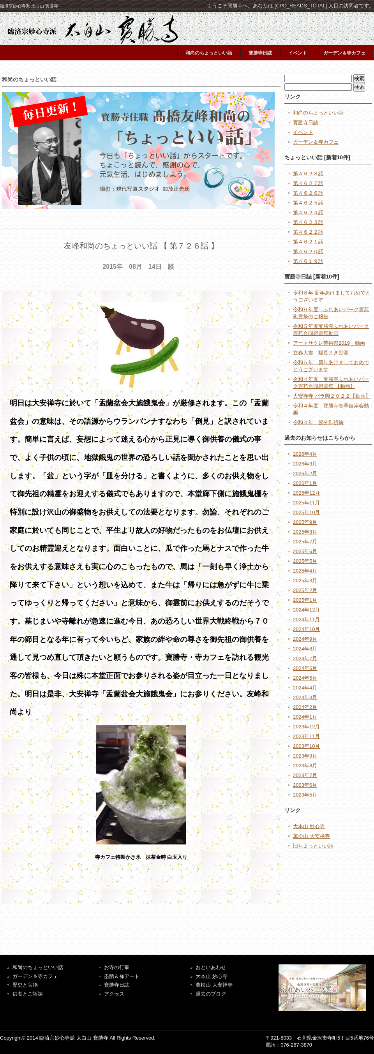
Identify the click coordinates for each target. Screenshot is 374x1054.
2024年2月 (305, 707)
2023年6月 (305, 785)
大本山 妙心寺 (309, 826)
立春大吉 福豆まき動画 (321, 353)
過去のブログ (211, 994)
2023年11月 (306, 736)
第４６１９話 (308, 261)
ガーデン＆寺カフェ (344, 53)
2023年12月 (306, 727)
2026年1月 (305, 483)
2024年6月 (305, 668)
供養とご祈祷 (27, 994)
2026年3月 (305, 464)
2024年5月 (305, 678)
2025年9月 (305, 522)
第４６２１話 (308, 242)
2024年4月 (305, 688)
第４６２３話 (308, 222)
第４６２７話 (308, 183)
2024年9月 (305, 639)
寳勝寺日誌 (260, 53)
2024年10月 (306, 629)
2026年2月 (305, 473)
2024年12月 (306, 610)
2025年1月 (305, 600)
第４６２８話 (308, 173)
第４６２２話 (308, 232)
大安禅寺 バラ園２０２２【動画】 (331, 396)
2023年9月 (305, 756)
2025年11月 (306, 503)
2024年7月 (305, 658)
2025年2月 (305, 590)
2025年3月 (305, 580)
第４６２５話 (308, 203)
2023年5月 (305, 795)
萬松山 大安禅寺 (311, 836)
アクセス (114, 994)
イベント (297, 53)
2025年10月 (306, 512)
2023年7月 (305, 775)
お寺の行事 (116, 967)
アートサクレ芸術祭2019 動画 (329, 343)
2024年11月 (306, 619)
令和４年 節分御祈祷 (318, 422)
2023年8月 (305, 765)
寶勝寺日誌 (116, 985)
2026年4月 (305, 454)
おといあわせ (211, 967)
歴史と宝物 (25, 985)
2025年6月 (305, 551)
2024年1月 (305, 717)
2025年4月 (305, 571)
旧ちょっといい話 (313, 846)
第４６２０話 (308, 251)
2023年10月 (306, 746)
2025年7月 (305, 542)
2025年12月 (306, 493)
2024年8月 (305, 649)
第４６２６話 (308, 193)
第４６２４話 (308, 212)
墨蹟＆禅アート (121, 976)
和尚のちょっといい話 (208, 53)
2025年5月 (305, 561)
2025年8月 (305, 532)
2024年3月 (305, 697)
